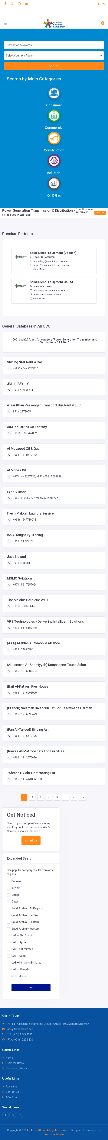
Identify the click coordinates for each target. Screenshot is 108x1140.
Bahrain (16, 881)
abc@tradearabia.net (17, 1029)
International (19, 976)
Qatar (14, 901)
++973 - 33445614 (23, 606)
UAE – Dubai (18, 955)
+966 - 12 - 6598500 (42, 257)
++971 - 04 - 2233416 (25, 368)
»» (82, 797)
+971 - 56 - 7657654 (24, 584)
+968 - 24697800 (22, 649)
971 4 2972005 (21, 411)
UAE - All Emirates (22, 949)
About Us (9, 1097)
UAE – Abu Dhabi (21, 935)
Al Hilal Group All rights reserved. (50, 1130)
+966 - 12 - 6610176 (24, 735)
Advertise (9, 1086)
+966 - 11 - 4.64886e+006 (27, 779)
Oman (15, 894)
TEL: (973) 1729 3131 (17, 1034)
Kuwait (15, 888)
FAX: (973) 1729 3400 (17, 1039)
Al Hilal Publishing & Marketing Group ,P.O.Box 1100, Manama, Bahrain (46, 1023)
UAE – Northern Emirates (26, 962)
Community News (14, 1068)
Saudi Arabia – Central (24, 915)
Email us (31, 840)
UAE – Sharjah (20, 969)
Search (54, 66)
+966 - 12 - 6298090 (24, 692)
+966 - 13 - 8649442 (24, 454)
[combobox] (54, 55)
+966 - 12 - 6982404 (24, 671)
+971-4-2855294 (22, 389)
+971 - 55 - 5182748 (24, 627)
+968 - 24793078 (22, 541)
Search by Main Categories (34, 78)
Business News (13, 1062)
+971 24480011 (22, 562)
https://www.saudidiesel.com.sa (49, 265)
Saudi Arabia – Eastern (25, 921)
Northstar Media (54, 1134)
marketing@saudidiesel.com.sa (49, 261)
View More (37, 269)
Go (31, 987)
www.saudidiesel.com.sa (45, 294)
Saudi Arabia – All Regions (27, 908)
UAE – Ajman (19, 942)
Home (7, 1057)
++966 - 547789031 (24, 519)
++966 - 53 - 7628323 (25, 433)
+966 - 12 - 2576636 (24, 757)
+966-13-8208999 (41, 286)
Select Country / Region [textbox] (20, 55)
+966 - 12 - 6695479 (24, 714)
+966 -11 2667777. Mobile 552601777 (35, 497)
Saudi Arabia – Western (25, 928)
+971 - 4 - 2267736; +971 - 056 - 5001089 (37, 476)
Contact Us (10, 1091)
